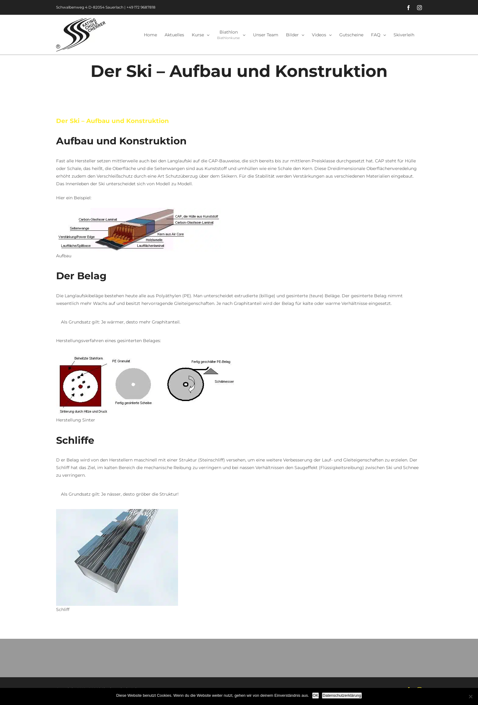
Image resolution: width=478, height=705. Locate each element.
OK (316, 695)
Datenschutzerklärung (342, 695)
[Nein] (470, 696)
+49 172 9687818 (141, 7)
